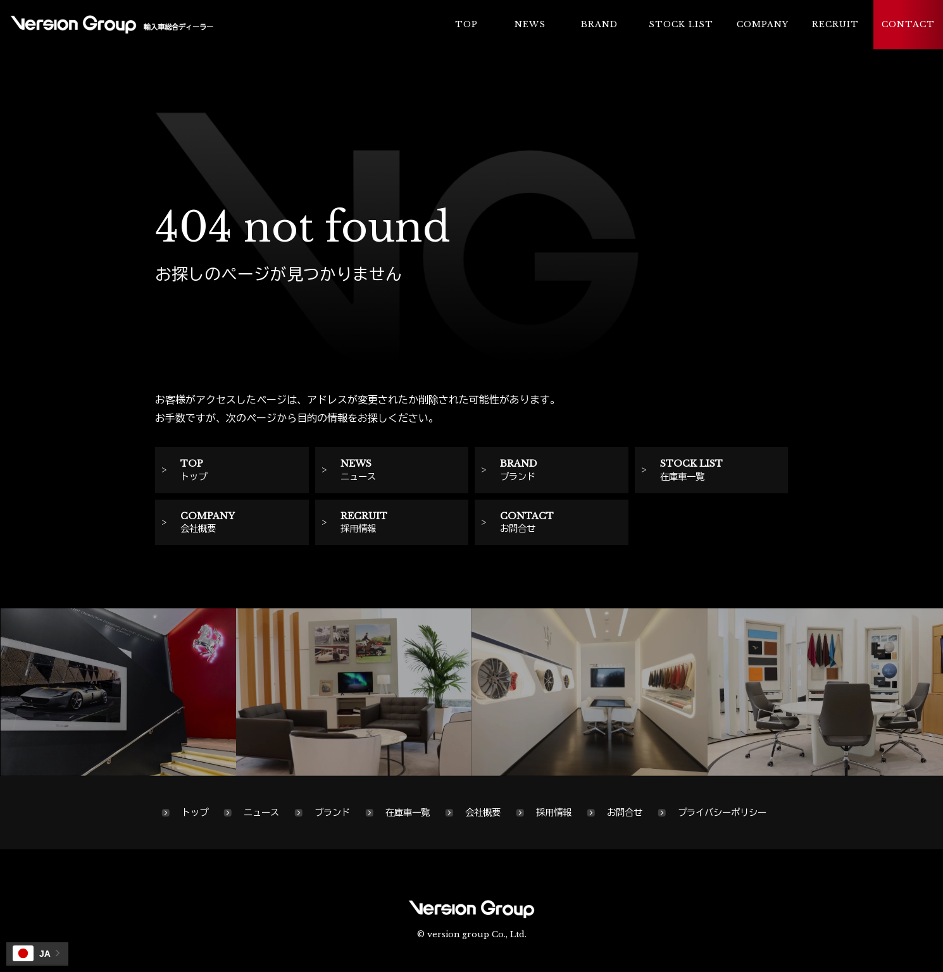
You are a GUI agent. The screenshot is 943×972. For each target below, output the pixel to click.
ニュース (261, 812)
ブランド (332, 812)
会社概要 (483, 812)
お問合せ (624, 812)
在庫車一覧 (407, 812)
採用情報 (553, 812)
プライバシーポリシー (722, 812)
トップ (195, 812)
